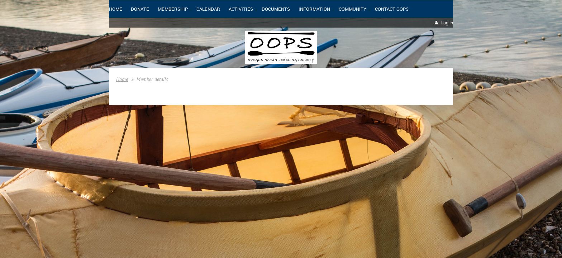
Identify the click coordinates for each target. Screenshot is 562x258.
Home (122, 79)
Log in (447, 23)
